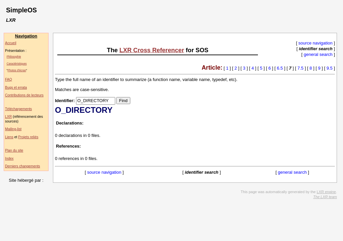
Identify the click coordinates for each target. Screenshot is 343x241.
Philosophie (14, 56)
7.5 (300, 68)
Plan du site (14, 150)
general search (318, 54)
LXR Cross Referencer (151, 50)
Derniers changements (22, 166)
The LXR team (325, 197)
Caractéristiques (17, 63)
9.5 (330, 68)
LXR (8, 116)
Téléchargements (18, 109)
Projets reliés (28, 137)
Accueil (10, 43)
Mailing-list (13, 129)
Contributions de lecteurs (24, 95)
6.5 (280, 68)
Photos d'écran (17, 70)
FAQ (8, 79)
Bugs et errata (16, 87)
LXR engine (326, 192)
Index (9, 158)
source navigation (315, 43)
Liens (9, 137)
